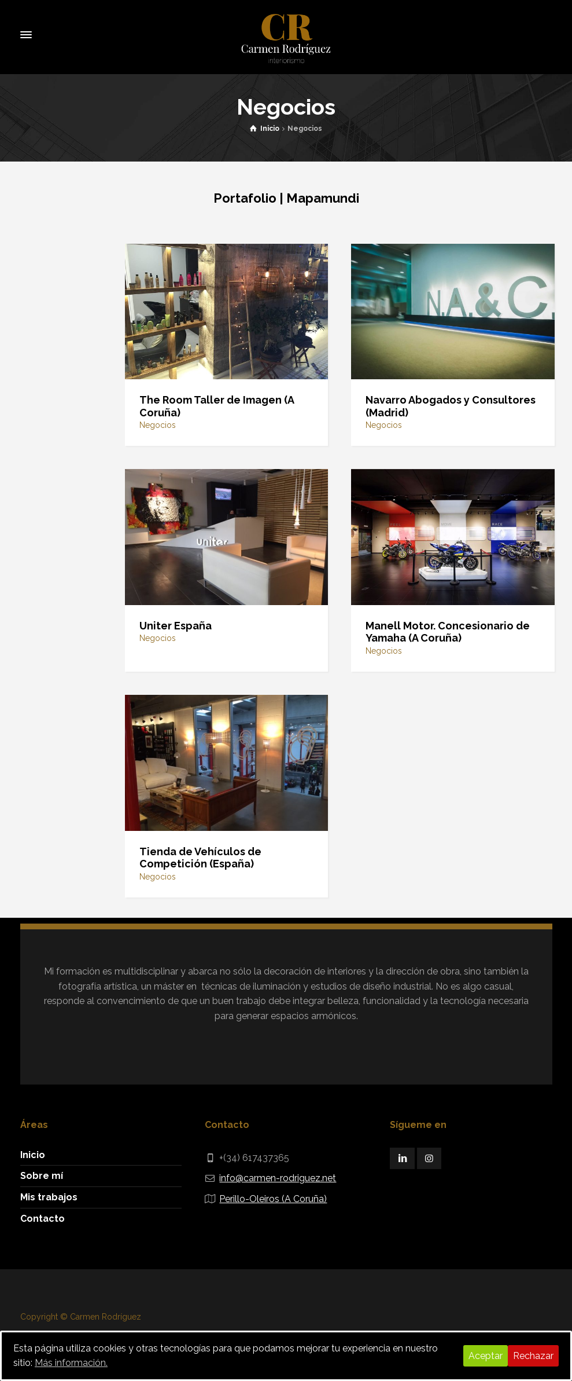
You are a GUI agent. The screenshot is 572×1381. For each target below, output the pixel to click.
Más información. (71, 1362)
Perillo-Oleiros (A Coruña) (273, 1198)
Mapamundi (322, 198)
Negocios (157, 425)
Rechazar (533, 1355)
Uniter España (175, 626)
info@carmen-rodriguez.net (277, 1178)
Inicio (32, 1154)
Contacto (42, 1218)
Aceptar (485, 1355)
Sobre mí (41, 1175)
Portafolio (244, 198)
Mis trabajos (49, 1197)
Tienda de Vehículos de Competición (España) (200, 857)
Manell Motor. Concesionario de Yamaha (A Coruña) (448, 632)
